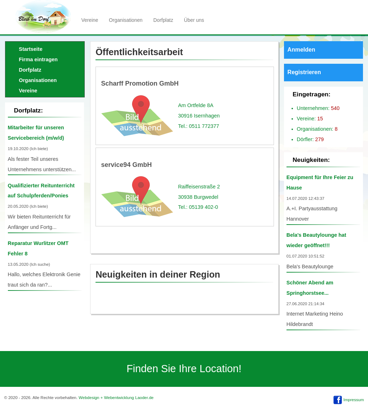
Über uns (194, 20)
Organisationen (126, 20)
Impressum (354, 400)
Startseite (31, 49)
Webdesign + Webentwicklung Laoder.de (116, 397)
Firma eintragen (38, 59)
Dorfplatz (163, 20)
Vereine (89, 20)
